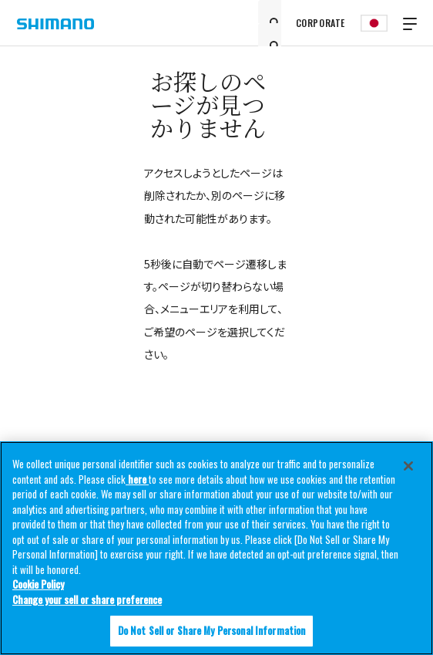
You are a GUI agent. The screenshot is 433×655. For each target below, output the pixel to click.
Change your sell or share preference (87, 599)
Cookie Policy (38, 584)
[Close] (408, 466)
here (137, 479)
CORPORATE (320, 22)
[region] (216, 548)
